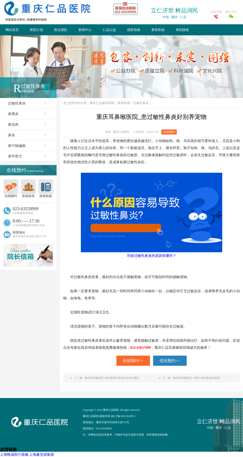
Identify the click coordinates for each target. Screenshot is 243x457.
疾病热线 (45, 188)
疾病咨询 (28, 188)
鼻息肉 (27, 124)
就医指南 (133, 30)
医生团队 (60, 30)
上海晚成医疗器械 (14, 454)
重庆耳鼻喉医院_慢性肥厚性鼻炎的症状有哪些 (112, 377)
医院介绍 (36, 30)
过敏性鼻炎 (27, 103)
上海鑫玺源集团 (41, 454)
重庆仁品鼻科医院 (102, 103)
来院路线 (182, 30)
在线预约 (11, 188)
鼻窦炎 (27, 114)
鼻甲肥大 (27, 156)
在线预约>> (133, 360)
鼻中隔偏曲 (27, 146)
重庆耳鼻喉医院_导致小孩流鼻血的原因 (196, 377)
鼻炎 (27, 135)
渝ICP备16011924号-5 (123, 416)
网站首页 (12, 30)
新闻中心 (85, 30)
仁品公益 (109, 30)
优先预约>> (169, 360)
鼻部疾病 (158, 30)
